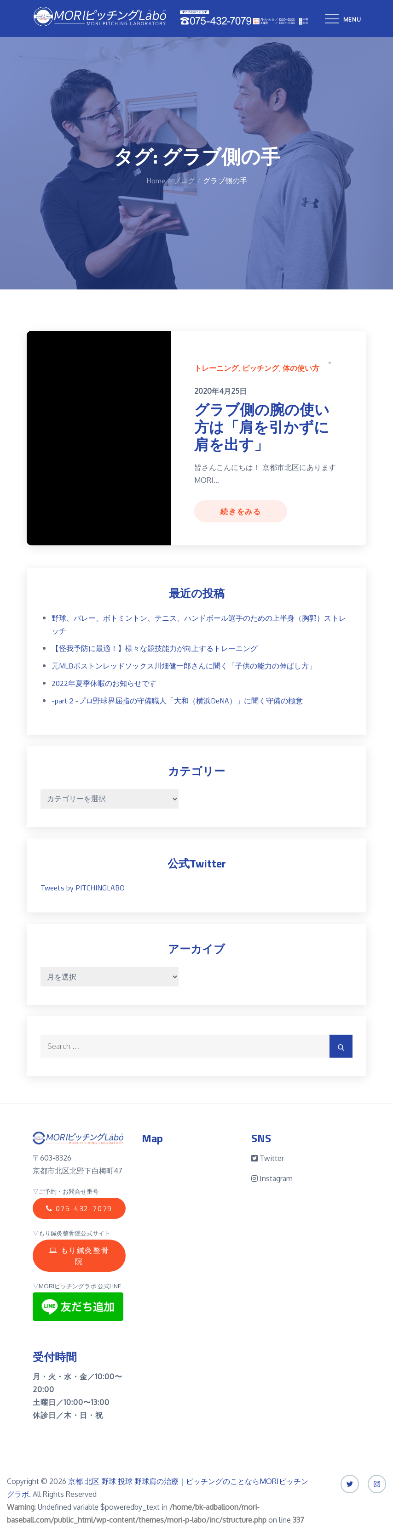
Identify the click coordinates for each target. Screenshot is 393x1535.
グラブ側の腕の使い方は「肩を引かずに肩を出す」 (261, 427)
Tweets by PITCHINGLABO (82, 886)
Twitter (267, 1157)
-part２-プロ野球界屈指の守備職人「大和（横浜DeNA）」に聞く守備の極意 (177, 699)
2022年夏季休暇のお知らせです (104, 681)
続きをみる (240, 510)
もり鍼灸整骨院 (79, 1247)
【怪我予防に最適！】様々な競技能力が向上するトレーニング (155, 646)
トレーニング (216, 368)
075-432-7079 (79, 1206)
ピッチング (260, 368)
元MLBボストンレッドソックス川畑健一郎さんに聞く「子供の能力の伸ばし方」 (184, 664)
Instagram (272, 1177)
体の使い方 (301, 368)
